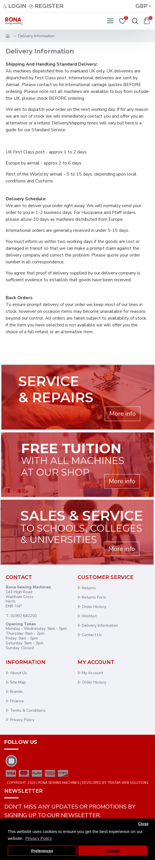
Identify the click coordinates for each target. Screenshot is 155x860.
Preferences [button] (42, 851)
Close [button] (143, 824)
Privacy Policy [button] (38, 838)
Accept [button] (112, 851)
